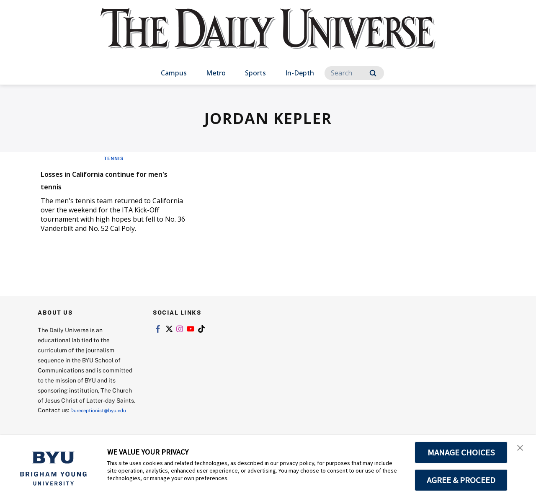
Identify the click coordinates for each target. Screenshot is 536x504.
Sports (255, 73)
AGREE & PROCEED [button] (461, 480)
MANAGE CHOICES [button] (461, 452)
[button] (522, 450)
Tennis (113, 158)
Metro (216, 73)
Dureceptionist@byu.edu (71, 420)
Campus (174, 73)
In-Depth (299, 73)
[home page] (268, 37)
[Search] (354, 73)
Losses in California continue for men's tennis (112, 178)
